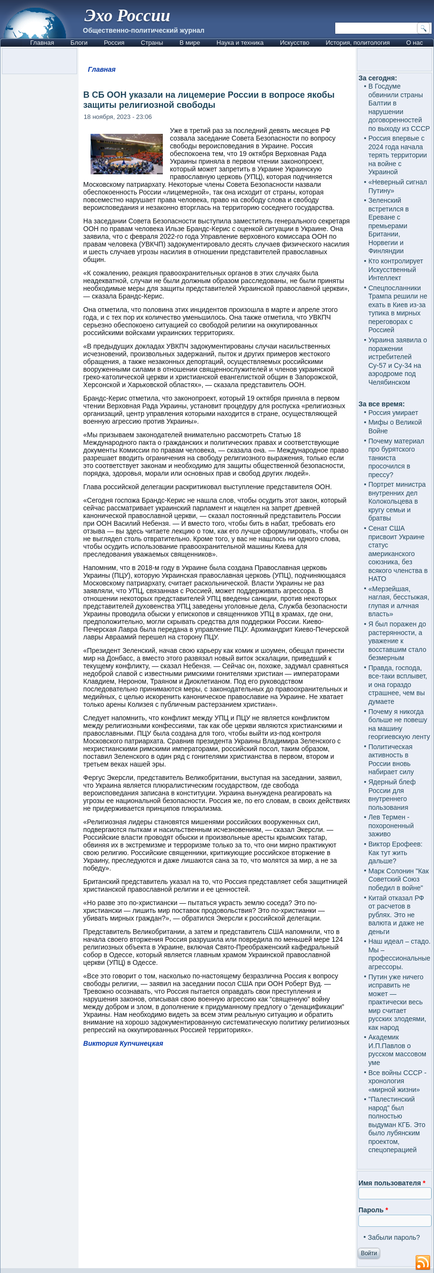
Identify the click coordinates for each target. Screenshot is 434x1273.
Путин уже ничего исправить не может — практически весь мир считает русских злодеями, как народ (397, 1002)
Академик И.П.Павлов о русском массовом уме (397, 1049)
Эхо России (127, 15)
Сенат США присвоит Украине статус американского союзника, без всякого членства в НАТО (398, 553)
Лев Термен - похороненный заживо (391, 825)
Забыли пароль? (394, 1237)
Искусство (294, 42)
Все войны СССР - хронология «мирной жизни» (397, 1081)
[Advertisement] (217, 1141)
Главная (42, 42)
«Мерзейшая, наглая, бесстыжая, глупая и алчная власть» (398, 601)
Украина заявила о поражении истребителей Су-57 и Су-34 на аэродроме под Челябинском (397, 361)
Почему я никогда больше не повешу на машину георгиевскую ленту (399, 724)
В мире (190, 42)
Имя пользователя (391, 1183)
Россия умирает (393, 412)
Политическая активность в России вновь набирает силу (391, 759)
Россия (114, 42)
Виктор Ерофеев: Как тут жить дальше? (395, 852)
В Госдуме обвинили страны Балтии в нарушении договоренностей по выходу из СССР (399, 107)
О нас (414, 42)
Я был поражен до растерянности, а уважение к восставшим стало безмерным (397, 641)
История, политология (358, 42)
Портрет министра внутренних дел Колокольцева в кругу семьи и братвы (397, 501)
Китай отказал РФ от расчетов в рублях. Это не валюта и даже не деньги (396, 914)
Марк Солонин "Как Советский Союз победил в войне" (398, 879)
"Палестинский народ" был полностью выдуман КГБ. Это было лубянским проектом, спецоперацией (396, 1124)
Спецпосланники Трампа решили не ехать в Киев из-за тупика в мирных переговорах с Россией (397, 309)
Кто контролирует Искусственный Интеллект (395, 269)
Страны (152, 42)
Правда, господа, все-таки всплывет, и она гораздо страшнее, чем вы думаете (397, 684)
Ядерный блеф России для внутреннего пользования (392, 794)
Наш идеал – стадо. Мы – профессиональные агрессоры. (399, 954)
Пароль (373, 1210)
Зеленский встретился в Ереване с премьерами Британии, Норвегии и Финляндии (388, 225)
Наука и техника (240, 42)
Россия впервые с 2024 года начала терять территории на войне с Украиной (397, 155)
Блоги (78, 42)
